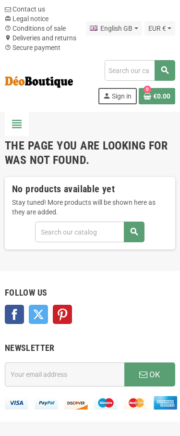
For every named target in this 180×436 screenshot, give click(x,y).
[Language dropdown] (114, 28)
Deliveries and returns (40, 38)
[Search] (140, 70)
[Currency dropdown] (159, 28)
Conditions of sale (35, 28)
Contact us (25, 9)
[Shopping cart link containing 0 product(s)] (157, 96)
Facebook (14, 314)
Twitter (38, 314)
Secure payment (32, 47)
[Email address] (64, 374)
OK (149, 374)
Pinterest (62, 314)
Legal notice (26, 19)
